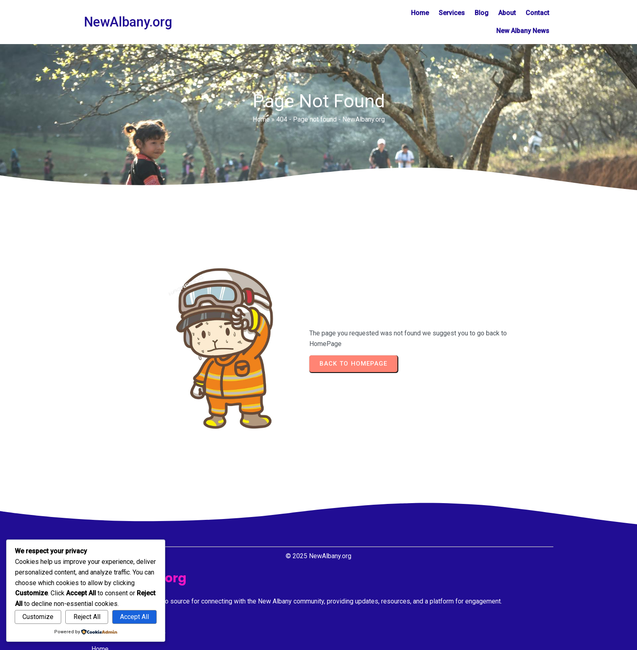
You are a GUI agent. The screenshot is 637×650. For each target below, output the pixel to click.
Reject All (86, 617)
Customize (37, 617)
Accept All (134, 617)
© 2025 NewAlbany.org (318, 490)
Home (261, 127)
